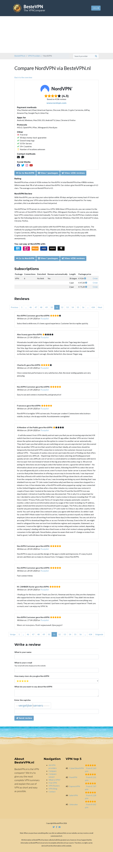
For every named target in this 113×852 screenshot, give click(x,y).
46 (31, 307)
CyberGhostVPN (76, 768)
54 (73, 307)
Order (95, 278)
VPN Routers (54, 785)
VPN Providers (34, 56)
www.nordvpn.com (56, 103)
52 (62, 307)
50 (52, 307)
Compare (52, 771)
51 (57, 307)
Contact (52, 791)
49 (46, 307)
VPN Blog (53, 788)
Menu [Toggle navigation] (96, 8)
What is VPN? (54, 780)
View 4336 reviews (73, 173)
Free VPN (53, 783)
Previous (14, 307)
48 (41, 307)
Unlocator (73, 804)
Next (100, 307)
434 (93, 307)
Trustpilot (44, 318)
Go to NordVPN (25, 173)
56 (83, 307)
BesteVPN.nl (19, 56)
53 (67, 307)
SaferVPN (73, 795)
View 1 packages (48, 173)
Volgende (99, 634)
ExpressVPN (74, 786)
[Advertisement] (56, 34)
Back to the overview (23, 77)
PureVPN (73, 777)
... (26, 307)
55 (78, 307)
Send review (24, 718)
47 (36, 307)
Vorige (13, 634)
